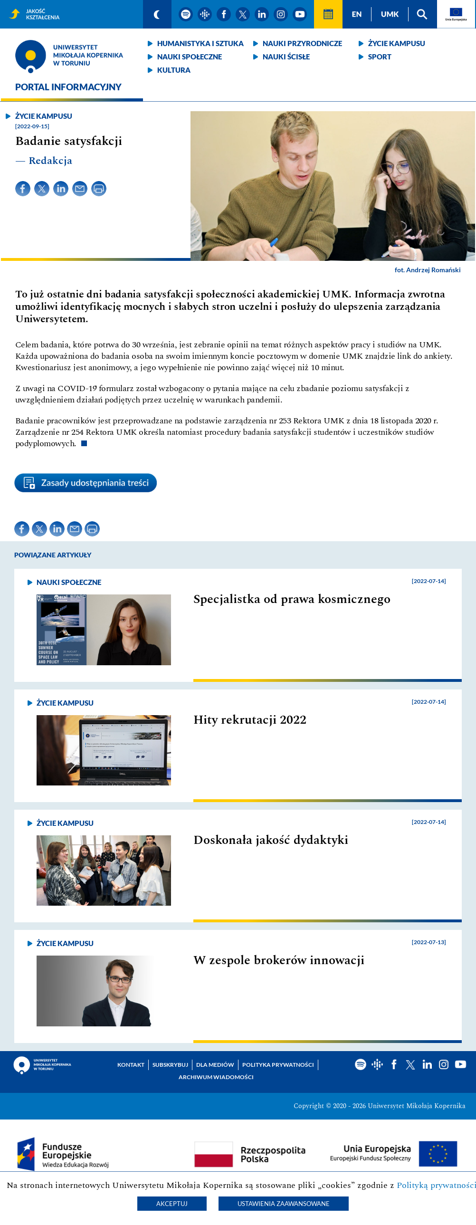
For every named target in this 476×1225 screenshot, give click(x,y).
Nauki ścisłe (286, 56)
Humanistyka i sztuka (200, 43)
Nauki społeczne (189, 56)
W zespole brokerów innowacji (278, 960)
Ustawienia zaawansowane (284, 1203)
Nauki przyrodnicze (302, 43)
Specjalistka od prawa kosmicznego (291, 599)
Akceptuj (172, 1203)
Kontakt (130, 1064)
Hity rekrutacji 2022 (249, 720)
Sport (379, 56)
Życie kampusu (396, 43)
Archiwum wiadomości (216, 1077)
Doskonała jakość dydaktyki (270, 840)
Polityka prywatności (278, 1064)
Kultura (173, 70)
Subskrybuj (170, 1064)
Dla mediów (215, 1064)
